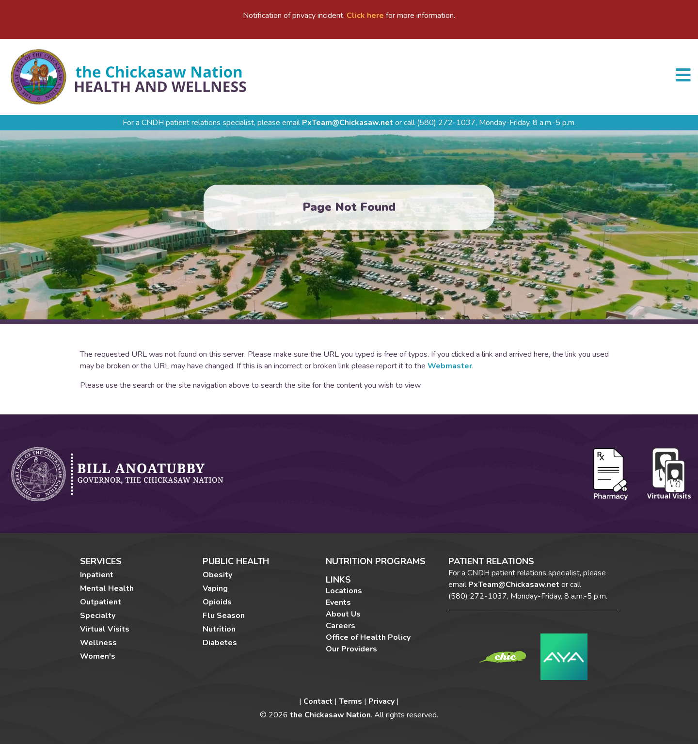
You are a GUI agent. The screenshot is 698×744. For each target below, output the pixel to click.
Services (101, 561)
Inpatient (96, 575)
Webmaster (450, 366)
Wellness (98, 642)
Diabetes (220, 642)
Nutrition (219, 629)
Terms (350, 701)
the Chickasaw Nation (330, 715)
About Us (343, 614)
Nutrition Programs (376, 561)
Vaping (215, 588)
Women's (97, 656)
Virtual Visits (104, 629)
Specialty (97, 615)
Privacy (381, 701)
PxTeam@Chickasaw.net (347, 122)
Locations (344, 591)
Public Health (236, 561)
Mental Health (107, 588)
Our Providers (351, 649)
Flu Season (224, 615)
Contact (318, 701)
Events (338, 602)
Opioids (217, 602)
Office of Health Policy (368, 637)
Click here (365, 15)
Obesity (217, 575)
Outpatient (100, 602)
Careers (340, 625)
